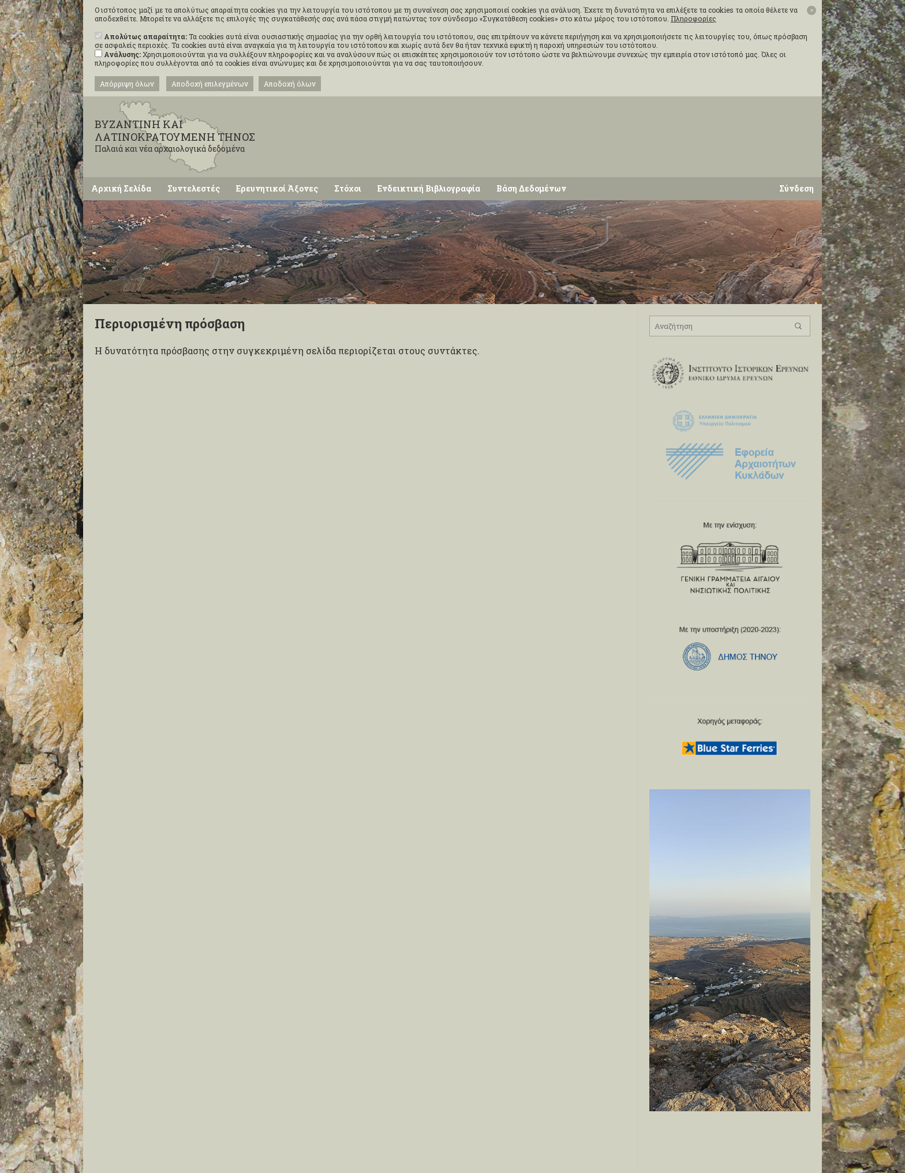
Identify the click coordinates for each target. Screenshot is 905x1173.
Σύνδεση (796, 188)
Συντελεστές (193, 188)
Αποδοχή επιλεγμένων (209, 83)
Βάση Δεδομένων (531, 188)
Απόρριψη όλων (127, 83)
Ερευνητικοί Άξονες (277, 188)
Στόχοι (347, 188)
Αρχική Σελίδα (121, 188)
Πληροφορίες (693, 18)
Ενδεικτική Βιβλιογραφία (428, 188)
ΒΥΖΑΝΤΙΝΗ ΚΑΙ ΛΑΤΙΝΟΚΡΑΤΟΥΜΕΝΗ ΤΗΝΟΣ (187, 136)
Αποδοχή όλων (290, 83)
